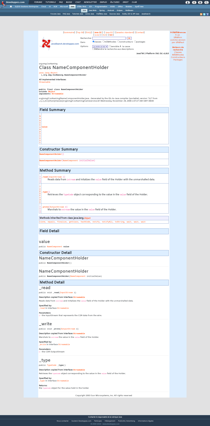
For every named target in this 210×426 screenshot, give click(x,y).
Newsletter (90, 2)
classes (97, 42)
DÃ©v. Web (81, 7)
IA (50, 7)
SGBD (112, 7)
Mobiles (129, 7)
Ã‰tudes (115, 2)
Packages (178, 60)
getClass (73, 222)
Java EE (109, 32)
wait (129, 222)
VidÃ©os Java (101, 14)
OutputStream (57, 207)
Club (134, 2)
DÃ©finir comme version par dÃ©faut (178, 40)
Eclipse (120, 10)
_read (45, 177)
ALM (55, 7)
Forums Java (55, 14)
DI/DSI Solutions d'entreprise (26, 7)
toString (119, 222)
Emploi (103, 2)
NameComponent (40, 129)
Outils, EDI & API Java (130, 14)
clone (42, 222)
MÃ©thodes (178, 55)
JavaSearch (145, 14)
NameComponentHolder (51, 154)
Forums (38, 2)
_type (45, 192)
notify (96, 222)
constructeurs (125, 42)
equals (51, 222)
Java (72, 7)
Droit (126, 2)
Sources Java (114, 14)
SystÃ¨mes (139, 7)
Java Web (92, 10)
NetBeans (129, 10)
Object (51, 92)
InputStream (55, 177)
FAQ (61, 2)
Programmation (101, 7)
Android (110, 10)
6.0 (111, 35)
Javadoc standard (124, 32)
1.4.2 (97, 35)
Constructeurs (178, 57)
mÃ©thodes (110, 42)
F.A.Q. (88, 32)
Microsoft (64, 7)
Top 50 (80, 32)
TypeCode (40, 194)
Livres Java (89, 14)
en (178, 35)
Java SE (98, 32)
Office (120, 7)
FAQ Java (66, 14)
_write (45, 207)
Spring (102, 10)
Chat (78, 2)
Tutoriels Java (77, 14)
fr (176, 35)
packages (140, 42)
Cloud (43, 7)
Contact (140, 32)
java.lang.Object (48, 73)
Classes (178, 52)
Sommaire (69, 32)
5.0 (104, 35)
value (45, 127)
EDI (90, 7)
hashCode (85, 222)
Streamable (44, 82)
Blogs (69, 2)
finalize (61, 222)
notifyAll (107, 222)
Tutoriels (50, 2)
